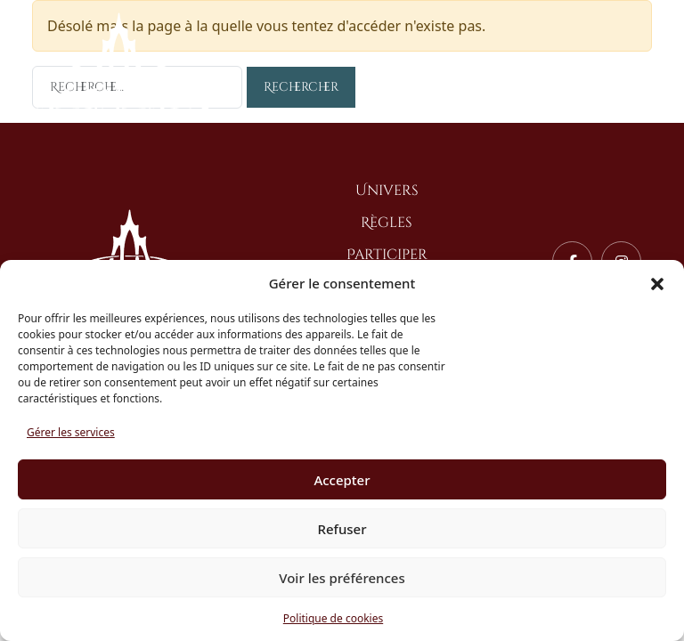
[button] (657, 283)
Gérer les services (71, 432)
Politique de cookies (333, 618)
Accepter (342, 480)
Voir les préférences (341, 578)
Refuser (341, 529)
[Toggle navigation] (638, 64)
